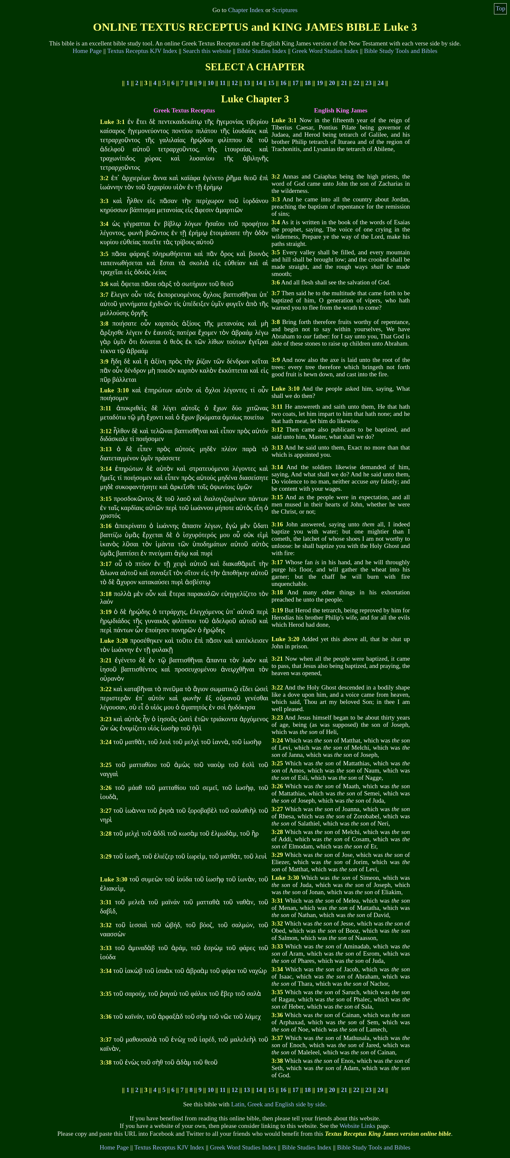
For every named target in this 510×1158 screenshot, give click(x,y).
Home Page (87, 50)
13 (247, 82)
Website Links (357, 1125)
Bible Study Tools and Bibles (400, 50)
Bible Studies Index (261, 50)
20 (332, 82)
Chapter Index (246, 10)
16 (283, 82)
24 (380, 82)
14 (259, 82)
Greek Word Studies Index (325, 50)
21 (344, 82)
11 (222, 82)
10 (210, 82)
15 (271, 82)
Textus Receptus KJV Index (142, 50)
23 (368, 82)
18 (307, 82)
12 (235, 82)
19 (320, 82)
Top (500, 8)
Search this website (207, 50)
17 (295, 82)
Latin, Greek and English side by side (278, 1104)
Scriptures (285, 10)
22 (356, 82)
